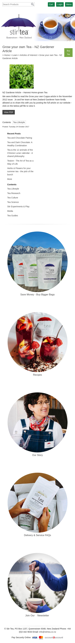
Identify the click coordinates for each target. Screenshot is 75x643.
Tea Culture (12, 197)
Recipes (37, 374)
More (9, 179)
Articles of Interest (28, 55)
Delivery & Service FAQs (37, 535)
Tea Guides (12, 215)
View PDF (8, 112)
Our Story (37, 455)
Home (7, 55)
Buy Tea (68, 52)
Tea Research (13, 193)
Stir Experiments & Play (18, 206)
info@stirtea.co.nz (47, 632)
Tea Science (13, 202)
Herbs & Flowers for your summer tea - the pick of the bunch (20, 171)
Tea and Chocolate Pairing (19, 138)
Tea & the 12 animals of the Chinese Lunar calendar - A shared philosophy (20, 153)
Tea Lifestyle (19, 122)
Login (59, 4)
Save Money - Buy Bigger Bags (37, 294)
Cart (51, 4)
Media (10, 211)
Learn (15, 55)
